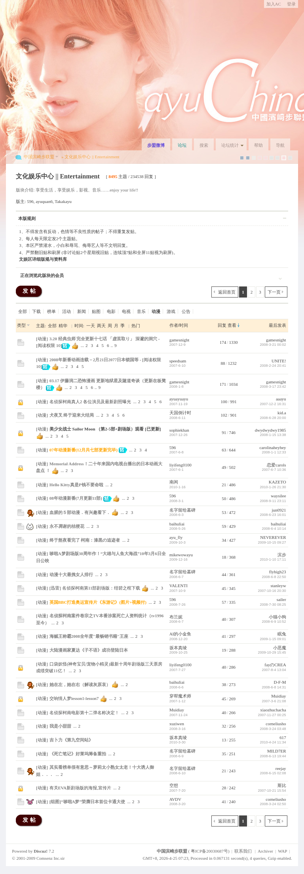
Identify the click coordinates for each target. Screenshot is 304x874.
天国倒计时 (180, 412)
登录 (291, 4)
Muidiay (278, 696)
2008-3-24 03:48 (273, 729)
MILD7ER (276, 751)
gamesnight (179, 339)
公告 (186, 311)
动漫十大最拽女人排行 (71, 574)
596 (30, 201)
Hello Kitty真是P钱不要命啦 (76, 484)
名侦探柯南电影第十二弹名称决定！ (84, 712)
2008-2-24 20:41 (273, 366)
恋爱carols (276, 465)
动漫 (42, 338)
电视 (126, 311)
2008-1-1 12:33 (274, 452)
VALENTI (178, 585)
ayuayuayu (178, 398)
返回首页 (227, 292)
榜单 (51, 311)
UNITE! (279, 360)
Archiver (265, 851)
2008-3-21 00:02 (273, 345)
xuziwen (176, 723)
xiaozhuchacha (273, 709)
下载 (36, 311)
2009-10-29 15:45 (272, 652)
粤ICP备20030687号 (209, 851)
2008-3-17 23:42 (273, 387)
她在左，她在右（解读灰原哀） (79, 684)
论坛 (182, 145)
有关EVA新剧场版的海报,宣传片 (80, 787)
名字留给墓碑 (182, 510)
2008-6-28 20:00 (273, 418)
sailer (281, 599)
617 (282, 737)
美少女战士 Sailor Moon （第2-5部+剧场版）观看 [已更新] (105, 429)
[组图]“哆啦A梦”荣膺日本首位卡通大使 (87, 801)
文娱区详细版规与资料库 (43, 259)
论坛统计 (230, 145)
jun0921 (279, 510)
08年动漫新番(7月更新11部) (75, 498)
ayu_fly (176, 537)
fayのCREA (275, 664)
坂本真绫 (178, 647)
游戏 (171, 311)
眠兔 (281, 633)
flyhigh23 (277, 571)
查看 (232, 325)
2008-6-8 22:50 (274, 577)
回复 (222, 325)
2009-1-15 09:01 (273, 639)
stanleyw (278, 585)
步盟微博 (156, 145)
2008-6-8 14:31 (274, 687)
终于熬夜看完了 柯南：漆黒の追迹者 (84, 540)
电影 (111, 311)
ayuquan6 (44, 201)
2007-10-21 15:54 (272, 790)
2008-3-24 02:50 (273, 804)
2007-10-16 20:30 (272, 591)
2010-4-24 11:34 (273, 742)
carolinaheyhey (272, 447)
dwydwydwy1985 (270, 430)
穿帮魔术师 (180, 696)
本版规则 (27, 218)
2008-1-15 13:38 (273, 435)
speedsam (177, 360)
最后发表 (277, 325)
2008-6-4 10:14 (274, 529)
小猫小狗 (277, 616)
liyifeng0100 (180, 465)
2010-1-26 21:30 (273, 487)
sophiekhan (179, 430)
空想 (173, 785)
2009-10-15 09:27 (272, 542)
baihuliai (177, 523)
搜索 (204, 145)
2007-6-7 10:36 (274, 470)
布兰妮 (175, 616)
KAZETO (277, 482)
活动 (66, 311)
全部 (22, 311)
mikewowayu (181, 554)
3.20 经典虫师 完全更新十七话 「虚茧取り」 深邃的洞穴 (103, 338)
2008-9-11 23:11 (273, 501)
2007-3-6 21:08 (274, 701)
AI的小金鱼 (180, 633)
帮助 (258, 145)
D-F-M (280, 682)
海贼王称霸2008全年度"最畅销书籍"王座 (88, 636)
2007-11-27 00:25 (272, 715)
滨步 (281, 554)
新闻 (81, 311)
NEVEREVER (273, 537)
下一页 (274, 292)
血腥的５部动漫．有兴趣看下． (79, 512)
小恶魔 (279, 647)
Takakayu (63, 201)
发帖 (30, 291)
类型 (21, 325)
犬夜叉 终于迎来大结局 (71, 415)
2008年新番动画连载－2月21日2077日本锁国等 (94, 359)
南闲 (173, 482)
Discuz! (41, 851)
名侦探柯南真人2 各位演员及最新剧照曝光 (90, 401)
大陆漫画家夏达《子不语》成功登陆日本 (88, 650)
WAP (282, 851)
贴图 (96, 311)
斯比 (281, 785)
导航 (280, 145)
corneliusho (276, 723)
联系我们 (243, 851)
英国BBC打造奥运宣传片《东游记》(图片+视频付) (97, 602)
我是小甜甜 (60, 726)
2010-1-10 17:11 (273, 559)
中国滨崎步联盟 (39, 156)
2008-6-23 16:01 (273, 515)
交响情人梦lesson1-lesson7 (74, 698)
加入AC (273, 4)
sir (62, 858)
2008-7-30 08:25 (273, 605)
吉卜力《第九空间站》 (71, 739)
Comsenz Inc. (48, 858)
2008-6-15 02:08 (273, 773)
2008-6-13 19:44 (273, 756)
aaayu (281, 398)
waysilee (278, 495)
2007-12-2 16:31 (273, 404)
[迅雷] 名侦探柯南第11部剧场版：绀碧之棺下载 (95, 588)
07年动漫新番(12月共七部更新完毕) (83, 449)
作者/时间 (178, 325)
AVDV (175, 799)
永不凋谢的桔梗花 (66, 526)
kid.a (281, 412)
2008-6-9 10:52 (274, 622)
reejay (281, 768)
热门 (135, 325)
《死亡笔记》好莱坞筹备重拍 (77, 753)
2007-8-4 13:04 (274, 670)
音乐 (141, 311)
